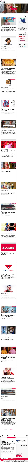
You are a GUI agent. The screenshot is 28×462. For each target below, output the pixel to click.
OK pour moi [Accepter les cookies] (12, 458)
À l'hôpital (24, 36)
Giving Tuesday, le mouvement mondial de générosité (7, 275)
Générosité (22, 38)
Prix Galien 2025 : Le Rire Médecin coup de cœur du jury (8, 89)
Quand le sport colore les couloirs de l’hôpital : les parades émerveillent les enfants (8, 419)
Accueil (1, 13)
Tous (20, 36)
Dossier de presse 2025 (6, 171)
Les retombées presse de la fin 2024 (7, 398)
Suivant (12, 429)
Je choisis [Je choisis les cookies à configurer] (4, 458)
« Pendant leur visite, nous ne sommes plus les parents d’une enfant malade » (7, 337)
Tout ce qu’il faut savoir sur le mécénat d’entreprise (7, 295)
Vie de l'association (22, 40)
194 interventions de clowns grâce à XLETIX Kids (8, 234)
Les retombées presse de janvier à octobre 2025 (8, 213)
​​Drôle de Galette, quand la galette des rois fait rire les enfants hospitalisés (8, 69)
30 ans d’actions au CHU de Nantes (8, 191)
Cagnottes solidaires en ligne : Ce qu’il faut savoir (8, 151)
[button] (2, 460)
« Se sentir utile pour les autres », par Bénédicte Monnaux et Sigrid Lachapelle (8, 357)
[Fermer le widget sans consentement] (11, 438)
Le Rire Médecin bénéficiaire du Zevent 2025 (7, 254)
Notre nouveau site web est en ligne (7, 131)
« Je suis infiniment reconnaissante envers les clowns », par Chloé (8, 28)
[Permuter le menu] (27, 1)
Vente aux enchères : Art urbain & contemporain (8, 110)
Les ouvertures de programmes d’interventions (7, 48)
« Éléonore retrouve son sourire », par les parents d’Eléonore (8, 316)
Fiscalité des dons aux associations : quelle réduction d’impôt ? (7, 378)
